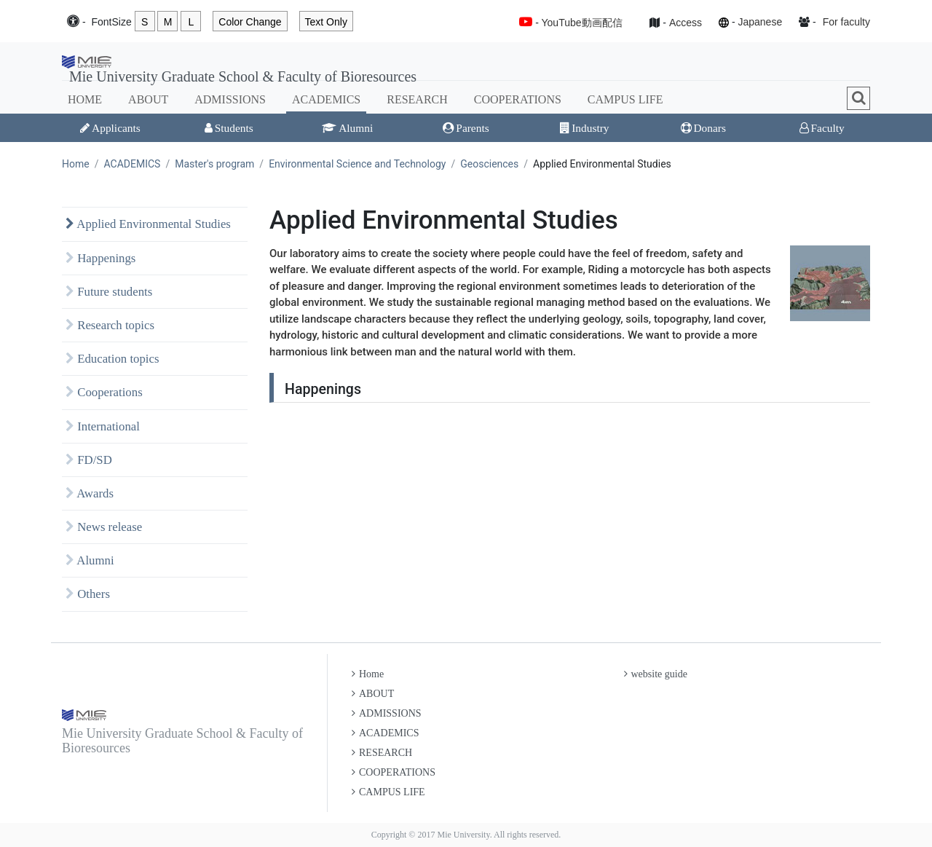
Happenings (100, 258)
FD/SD (89, 460)
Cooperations (104, 392)
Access (685, 22)
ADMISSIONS (230, 99)
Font (111, 22)
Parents (466, 128)
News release (104, 527)
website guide (655, 674)
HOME (85, 99)
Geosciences (489, 164)
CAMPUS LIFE (625, 99)
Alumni (347, 128)
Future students (109, 292)
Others (88, 594)
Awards (90, 493)
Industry (584, 128)
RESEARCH (417, 99)
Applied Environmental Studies (148, 224)
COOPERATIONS (517, 99)
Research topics (110, 325)
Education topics (112, 359)
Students (229, 128)
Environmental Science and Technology (357, 164)
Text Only (326, 22)
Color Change (249, 22)
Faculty (822, 128)
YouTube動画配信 (582, 22)
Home (76, 164)
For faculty (846, 22)
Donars (703, 128)
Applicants (110, 128)
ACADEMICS (326, 99)
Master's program (214, 164)
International (103, 426)
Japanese (760, 22)
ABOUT (148, 99)
